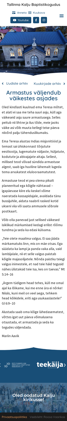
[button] (61, 15)
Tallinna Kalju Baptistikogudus (33, 4)
